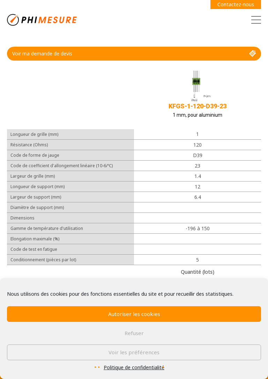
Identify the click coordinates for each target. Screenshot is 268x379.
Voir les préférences (134, 352)
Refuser (134, 333)
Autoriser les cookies (134, 313)
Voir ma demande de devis (134, 53)
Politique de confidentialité (134, 367)
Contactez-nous (235, 4)
